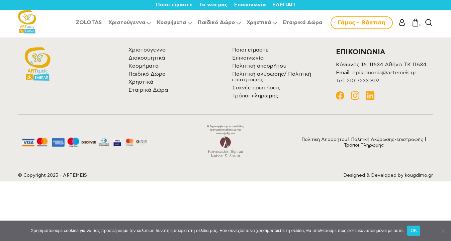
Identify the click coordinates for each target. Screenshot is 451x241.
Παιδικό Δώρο (216, 22)
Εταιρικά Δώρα (302, 22)
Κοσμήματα (171, 22)
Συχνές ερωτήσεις (256, 87)
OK (414, 230)
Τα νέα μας (213, 4)
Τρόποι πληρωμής (255, 95)
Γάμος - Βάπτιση (361, 23)
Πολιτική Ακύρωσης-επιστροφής (387, 139)
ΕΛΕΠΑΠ (283, 4)
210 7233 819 (363, 80)
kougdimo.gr (419, 175)
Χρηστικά (259, 22)
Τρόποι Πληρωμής (364, 145)
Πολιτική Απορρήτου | (326, 139)
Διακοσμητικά (146, 58)
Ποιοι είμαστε (174, 4)
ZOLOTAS (89, 22)
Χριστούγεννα (126, 22)
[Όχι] (442, 230)
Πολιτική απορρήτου (259, 66)
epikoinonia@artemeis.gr (384, 72)
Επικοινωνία (250, 4)
